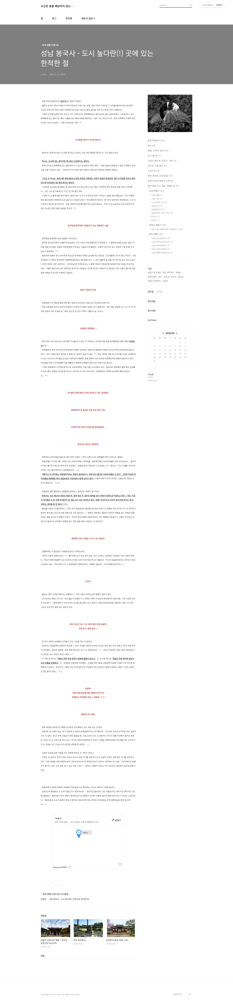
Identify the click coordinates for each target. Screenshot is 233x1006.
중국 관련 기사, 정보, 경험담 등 (163, 185)
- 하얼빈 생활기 (157, 224)
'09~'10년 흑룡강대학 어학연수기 (167, 229)
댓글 (43, 955)
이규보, (166, 280)
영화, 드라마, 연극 (158, 150)
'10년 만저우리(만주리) (162, 241)
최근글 (151, 291)
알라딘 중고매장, (154, 272)
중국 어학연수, (168, 272)
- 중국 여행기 (155, 234)
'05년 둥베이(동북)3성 (162, 252)
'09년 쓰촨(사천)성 (160, 249)
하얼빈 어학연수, (154, 280)
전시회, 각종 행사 (157, 165)
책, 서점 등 (154, 155)
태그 (54, 18)
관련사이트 (177, 994)
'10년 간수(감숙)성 (160, 238)
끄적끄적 (154, 170)
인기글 (159, 291)
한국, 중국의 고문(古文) (160, 175)
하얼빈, (179, 272)
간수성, (174, 276)
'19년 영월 (156, 195)
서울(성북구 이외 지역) (162, 213)
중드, (160, 276)
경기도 (155, 216)
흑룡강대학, (152, 276)
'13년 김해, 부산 (159, 202)
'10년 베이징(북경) (160, 245)
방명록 (69, 18)
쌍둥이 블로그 (88, 18)
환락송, (181, 276)
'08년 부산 (156, 205)
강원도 (155, 220)
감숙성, (167, 276)
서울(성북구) (158, 209)
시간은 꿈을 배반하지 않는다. (57, 6)
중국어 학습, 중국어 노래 (160, 180)
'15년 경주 (156, 198)
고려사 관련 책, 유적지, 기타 (162, 160)
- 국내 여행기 (156, 190)
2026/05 (170, 333)
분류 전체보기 (156, 140)
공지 (151, 145)
